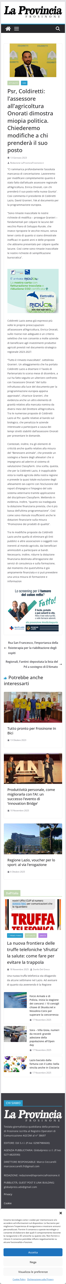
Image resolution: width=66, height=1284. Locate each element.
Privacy (8, 1194)
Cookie (8, 1203)
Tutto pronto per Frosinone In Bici (31, 730)
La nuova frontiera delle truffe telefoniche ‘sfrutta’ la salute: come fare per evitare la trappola (32, 952)
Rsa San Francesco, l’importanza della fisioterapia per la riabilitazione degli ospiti (31, 648)
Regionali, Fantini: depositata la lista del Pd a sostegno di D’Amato (34, 664)
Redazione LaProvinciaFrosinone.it (27, 162)
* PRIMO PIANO (15, 935)
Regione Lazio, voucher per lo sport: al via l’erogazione (31, 862)
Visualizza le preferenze (33, 1272)
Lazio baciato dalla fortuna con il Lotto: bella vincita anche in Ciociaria (44, 1063)
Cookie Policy (19, 1279)
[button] (60, 1213)
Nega (33, 1262)
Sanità (43, 935)
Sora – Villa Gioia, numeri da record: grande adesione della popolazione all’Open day (44, 1037)
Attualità (13, 83)
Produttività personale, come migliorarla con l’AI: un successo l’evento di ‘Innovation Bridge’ (31, 796)
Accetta (33, 1252)
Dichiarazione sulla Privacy (40, 1279)
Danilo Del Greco (41, 969)
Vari (24, 83)
